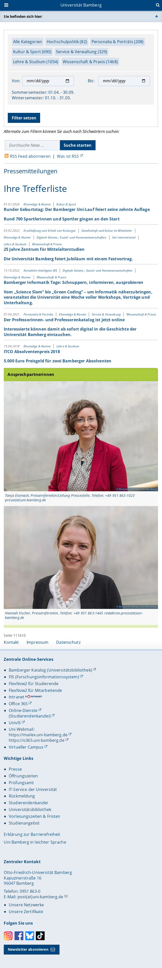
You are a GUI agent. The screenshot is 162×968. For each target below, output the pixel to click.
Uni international (124, 237)
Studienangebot (24, 823)
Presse (15, 769)
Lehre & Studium (15, 244)
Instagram (8, 935)
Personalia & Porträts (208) (118, 41)
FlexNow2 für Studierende (33, 683)
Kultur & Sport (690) (32, 51)
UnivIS (15, 722)
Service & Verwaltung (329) (81, 51)
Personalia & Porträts (39, 314)
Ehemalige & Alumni (38, 204)
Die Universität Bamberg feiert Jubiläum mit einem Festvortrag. (68, 258)
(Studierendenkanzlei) (30, 716)
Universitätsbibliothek (30, 809)
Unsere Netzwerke (26, 905)
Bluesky (29, 935)
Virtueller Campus (26, 747)
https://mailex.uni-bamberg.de (38, 735)
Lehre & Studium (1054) (35, 61)
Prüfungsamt (21, 782)
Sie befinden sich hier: (23, 16)
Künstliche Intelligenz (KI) (41, 270)
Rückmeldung (22, 796)
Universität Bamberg (81, 5)
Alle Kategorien (27, 41)
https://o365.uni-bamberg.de (36, 740)
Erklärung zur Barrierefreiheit (32, 834)
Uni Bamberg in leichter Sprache (35, 842)
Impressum (37, 642)
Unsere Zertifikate (26, 911)
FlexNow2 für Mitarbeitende (35, 690)
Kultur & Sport (66, 204)
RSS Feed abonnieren (30, 156)
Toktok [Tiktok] (40, 935)
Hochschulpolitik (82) (67, 41)
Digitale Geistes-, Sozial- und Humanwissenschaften (72, 237)
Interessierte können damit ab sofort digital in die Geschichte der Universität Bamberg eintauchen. (70, 331)
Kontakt (11, 642)
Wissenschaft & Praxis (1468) (90, 61)
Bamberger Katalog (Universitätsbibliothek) (50, 670)
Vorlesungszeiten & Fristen (34, 816)
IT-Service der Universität (33, 789)
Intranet (16, 697)
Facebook (19, 935)
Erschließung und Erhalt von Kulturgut (50, 230)
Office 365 (18, 703)
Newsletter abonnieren (28, 949)
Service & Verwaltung (107, 314)
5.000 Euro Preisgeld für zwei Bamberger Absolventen (57, 361)
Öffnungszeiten (23, 776)
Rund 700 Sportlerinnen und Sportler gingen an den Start (62, 219)
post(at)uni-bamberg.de (40, 897)
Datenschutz (68, 642)
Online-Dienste (23, 710)
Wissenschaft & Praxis (47, 244)
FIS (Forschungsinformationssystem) (44, 677)
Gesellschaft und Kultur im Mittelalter (107, 230)
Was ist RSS (68, 156)
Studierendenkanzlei (28, 802)
